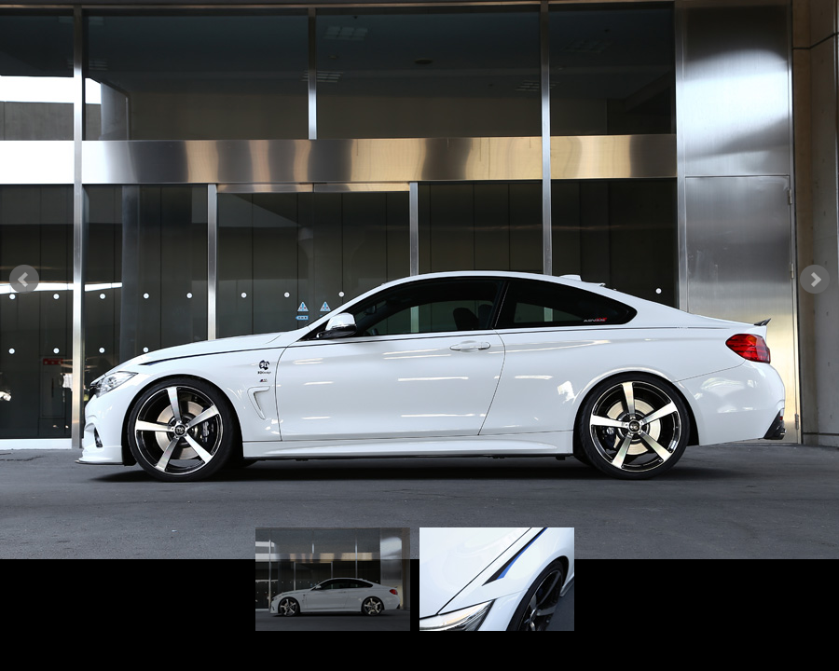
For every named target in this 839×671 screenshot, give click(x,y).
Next (815, 279)
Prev (24, 279)
